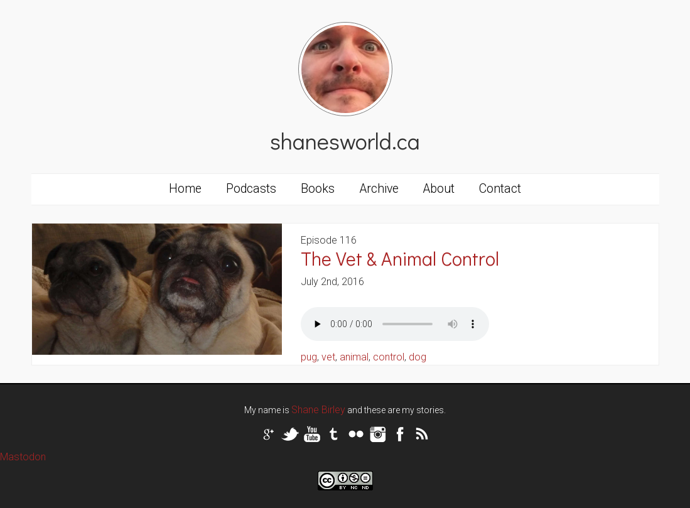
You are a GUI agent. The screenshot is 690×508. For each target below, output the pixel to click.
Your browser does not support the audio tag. (395, 324)
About (439, 188)
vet (328, 357)
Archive (379, 188)
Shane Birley (318, 410)
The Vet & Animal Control (400, 258)
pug (309, 357)
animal (354, 357)
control (388, 357)
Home (185, 188)
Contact (500, 188)
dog (417, 357)
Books (318, 188)
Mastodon (23, 457)
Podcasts (251, 188)
